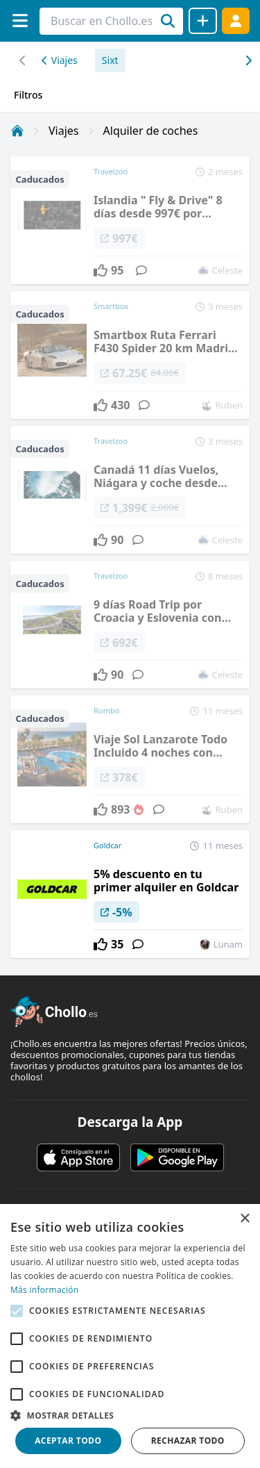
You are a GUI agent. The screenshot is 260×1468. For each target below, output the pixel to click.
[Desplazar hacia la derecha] (22, 60)
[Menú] (19, 20)
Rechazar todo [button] (188, 1440)
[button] (130, 1415)
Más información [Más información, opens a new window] (44, 1290)
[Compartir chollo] (203, 21)
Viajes (60, 60)
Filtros (28, 94)
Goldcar (107, 845)
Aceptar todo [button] (68, 1440)
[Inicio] (17, 131)
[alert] (130, 1336)
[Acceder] (236, 20)
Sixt (110, 60)
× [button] (244, 1219)
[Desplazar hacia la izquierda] (248, 60)
